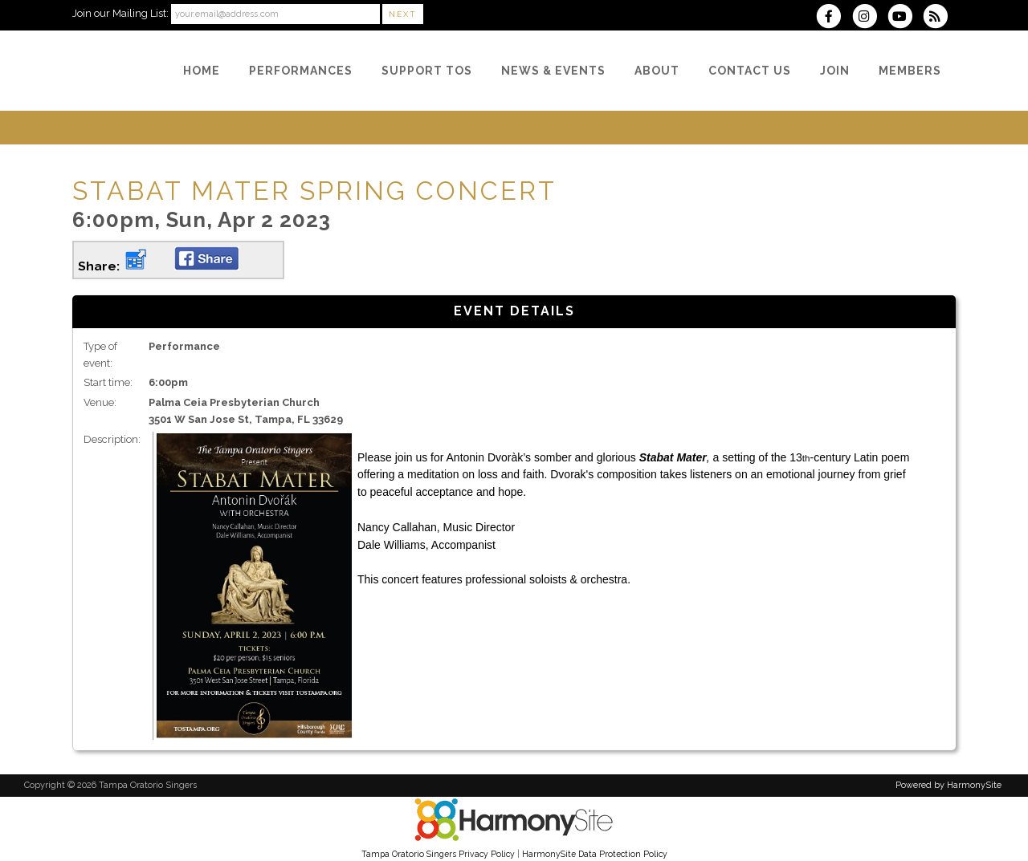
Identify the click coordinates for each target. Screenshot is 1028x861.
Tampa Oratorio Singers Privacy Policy (438, 854)
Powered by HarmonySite (948, 785)
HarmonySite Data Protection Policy (594, 854)
